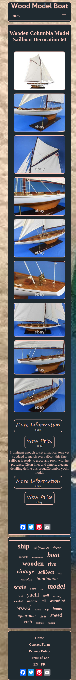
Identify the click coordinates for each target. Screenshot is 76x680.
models (23, 557)
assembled (57, 601)
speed (56, 615)
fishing (38, 609)
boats (57, 608)
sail (46, 596)
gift (47, 609)
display (26, 579)
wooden (33, 563)
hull (41, 589)
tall (44, 601)
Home (39, 638)
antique (32, 601)
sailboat (46, 572)
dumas (40, 622)
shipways (41, 547)
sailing (57, 596)
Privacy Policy (39, 651)
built (20, 596)
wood (23, 607)
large (60, 574)
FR (43, 664)
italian (51, 622)
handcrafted (37, 557)
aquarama (26, 615)
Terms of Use (39, 658)
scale (20, 587)
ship (24, 546)
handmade (47, 578)
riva (52, 564)
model (56, 586)
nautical (18, 601)
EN (35, 664)
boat (53, 555)
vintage (25, 571)
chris (43, 616)
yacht (33, 595)
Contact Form (39, 644)
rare (33, 588)
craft (28, 621)
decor (57, 548)
